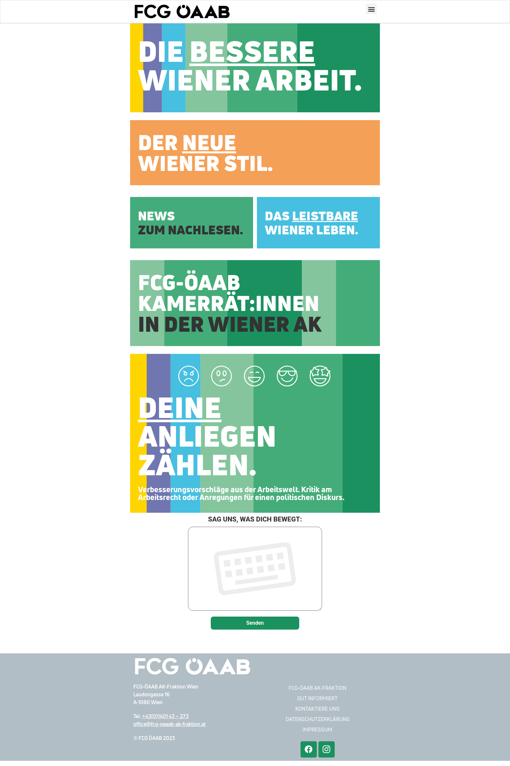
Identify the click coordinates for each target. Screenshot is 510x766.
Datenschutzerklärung (318, 724)
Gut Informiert (317, 703)
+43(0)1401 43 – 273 (165, 721)
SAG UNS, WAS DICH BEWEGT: (255, 570)
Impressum (317, 734)
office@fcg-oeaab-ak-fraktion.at (169, 729)
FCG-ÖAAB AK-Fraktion (317, 693)
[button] (371, 9)
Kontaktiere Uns (317, 713)
